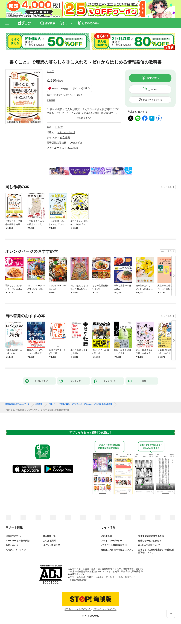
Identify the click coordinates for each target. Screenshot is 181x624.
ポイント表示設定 (51, 545)
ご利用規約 (106, 536)
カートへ (153, 89)
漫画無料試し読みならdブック (17, 404)
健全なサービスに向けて (150, 540)
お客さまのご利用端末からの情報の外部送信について (156, 551)
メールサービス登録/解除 (18, 540)
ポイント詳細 (79, 88)
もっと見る (166, 187)
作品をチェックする (152, 99)
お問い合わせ (12, 545)
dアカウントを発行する (78, 609)
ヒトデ (50, 71)
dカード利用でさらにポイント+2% (63, 95)
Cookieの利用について (149, 545)
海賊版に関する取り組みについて (117, 549)
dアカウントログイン (16, 549)
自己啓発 (65, 137)
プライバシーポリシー (111, 540)
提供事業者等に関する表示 (151, 536)
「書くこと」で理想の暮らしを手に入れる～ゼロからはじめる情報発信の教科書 (80, 404)
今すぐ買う (153, 78)
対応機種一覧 (49, 536)
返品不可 (51, 100)
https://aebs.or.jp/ (78, 580)
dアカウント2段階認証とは (114, 545)
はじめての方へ (13, 536)
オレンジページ (66, 132)
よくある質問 (49, 540)
